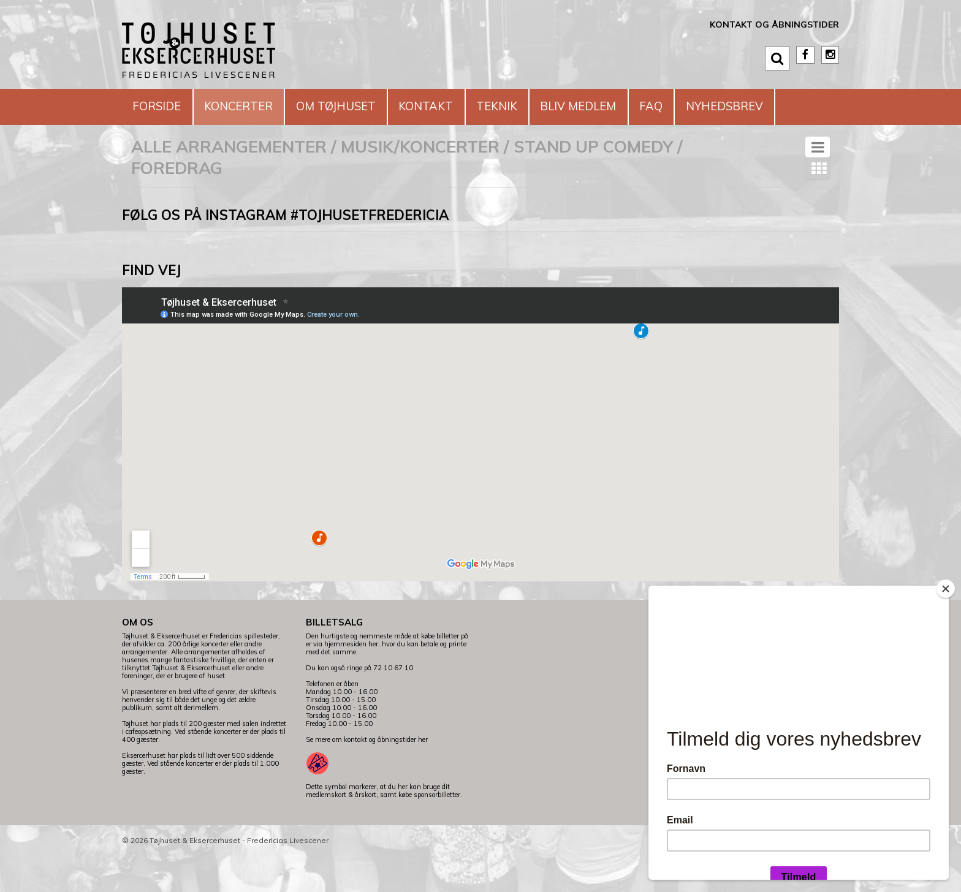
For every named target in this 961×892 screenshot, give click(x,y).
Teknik (534, 106)
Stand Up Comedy (593, 182)
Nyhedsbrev (175, 142)
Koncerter (250, 106)
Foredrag (176, 204)
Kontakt (456, 106)
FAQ (704, 106)
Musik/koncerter (420, 182)
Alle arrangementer (229, 182)
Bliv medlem (624, 106)
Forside (160, 106)
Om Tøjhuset (357, 106)
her (423, 775)
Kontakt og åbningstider (774, 24)
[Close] (945, 589)
